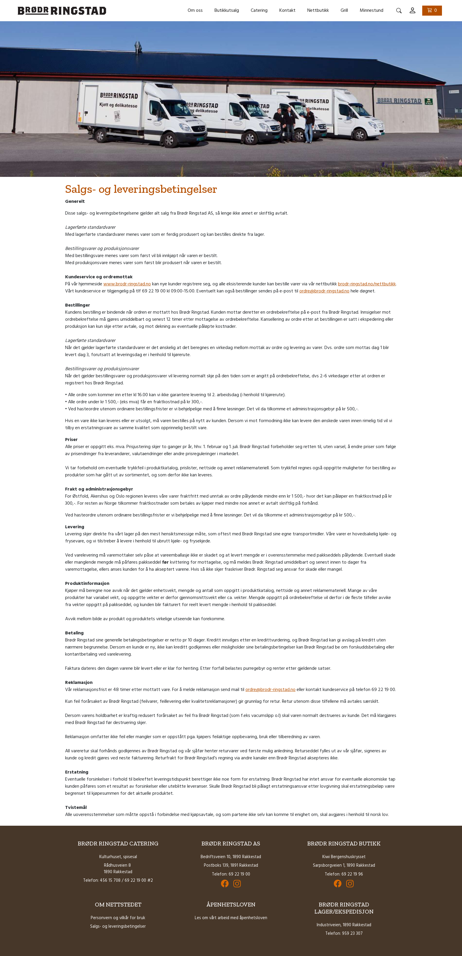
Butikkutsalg (226, 10)
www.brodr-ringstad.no (127, 284)
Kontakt (287, 10)
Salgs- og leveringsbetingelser (118, 926)
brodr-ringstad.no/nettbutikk (367, 284)
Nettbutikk (318, 10)
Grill (344, 10)
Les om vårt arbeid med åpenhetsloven (231, 918)
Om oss (195, 10)
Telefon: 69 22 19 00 (231, 874)
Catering (259, 10)
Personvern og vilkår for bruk (118, 918)
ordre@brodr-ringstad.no (324, 291)
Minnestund (371, 10)
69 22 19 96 (352, 874)
